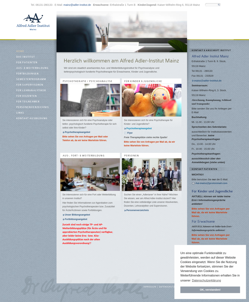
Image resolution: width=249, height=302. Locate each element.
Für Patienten (27, 62)
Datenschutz (167, 287)
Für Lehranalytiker (31, 90)
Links (20, 113)
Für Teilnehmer (28, 101)
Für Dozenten (26, 96)
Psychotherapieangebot (77, 132)
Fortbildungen (27, 74)
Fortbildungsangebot (76, 219)
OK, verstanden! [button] (210, 289)
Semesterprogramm (31, 79)
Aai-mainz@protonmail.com (211, 183)
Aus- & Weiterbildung (32, 68)
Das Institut (25, 57)
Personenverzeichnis (32, 107)
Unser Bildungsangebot (77, 214)
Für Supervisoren (29, 85)
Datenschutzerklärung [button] (206, 280)
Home (20, 51)
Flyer (130, 133)
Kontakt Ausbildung (31, 118)
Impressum (149, 287)
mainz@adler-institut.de (77, 4)
